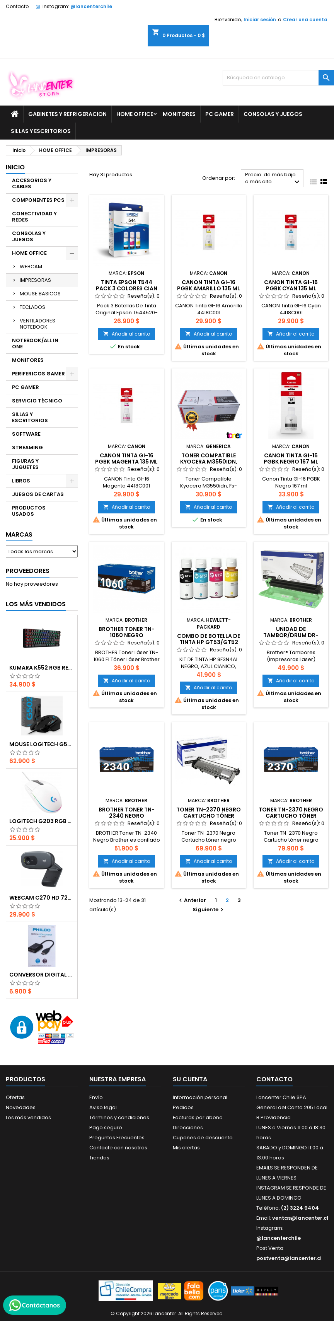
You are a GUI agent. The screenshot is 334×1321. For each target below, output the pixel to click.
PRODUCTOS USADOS (29, 511)
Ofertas (15, 1097)
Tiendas (99, 1157)
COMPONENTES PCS (38, 200)
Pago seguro (105, 1127)
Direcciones (188, 1127)
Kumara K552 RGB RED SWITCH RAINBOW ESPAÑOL (41, 668)
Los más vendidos (36, 604)
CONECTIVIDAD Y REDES (34, 216)
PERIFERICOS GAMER (38, 373)
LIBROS (21, 480)
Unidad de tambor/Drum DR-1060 (291, 635)
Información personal (200, 1097)
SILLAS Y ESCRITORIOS (41, 131)
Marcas (19, 534)
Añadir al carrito (126, 334)
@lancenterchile (91, 6)
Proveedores (27, 570)
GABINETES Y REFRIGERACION (67, 114)
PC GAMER (219, 114)
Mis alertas (186, 1147)
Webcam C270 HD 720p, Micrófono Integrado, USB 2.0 (41, 898)
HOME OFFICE (134, 114)
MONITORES (179, 114)
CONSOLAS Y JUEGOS (273, 114)
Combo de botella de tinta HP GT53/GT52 (208, 639)
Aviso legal (103, 1107)
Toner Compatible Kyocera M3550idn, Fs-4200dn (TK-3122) (208, 462)
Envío (96, 1097)
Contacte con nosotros (118, 1147)
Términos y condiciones (119, 1117)
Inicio (15, 167)
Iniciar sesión (260, 19)
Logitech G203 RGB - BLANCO (41, 821)
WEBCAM (31, 266)
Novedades (21, 1107)
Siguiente (209, 909)
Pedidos (183, 1107)
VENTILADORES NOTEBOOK (37, 324)
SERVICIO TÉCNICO (37, 400)
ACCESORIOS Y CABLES (31, 183)
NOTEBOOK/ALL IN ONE (35, 343)
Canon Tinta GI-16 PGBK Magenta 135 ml (126, 458)
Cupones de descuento (203, 1137)
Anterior (191, 900)
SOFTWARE (26, 434)
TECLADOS (32, 307)
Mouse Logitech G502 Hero (41, 744)
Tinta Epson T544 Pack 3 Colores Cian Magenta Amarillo (126, 288)
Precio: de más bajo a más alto (273, 179)
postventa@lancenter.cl (289, 1258)
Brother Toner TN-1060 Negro (127, 632)
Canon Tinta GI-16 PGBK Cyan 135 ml (291, 285)
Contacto (17, 6)
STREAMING (27, 447)
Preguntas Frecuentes (117, 1137)
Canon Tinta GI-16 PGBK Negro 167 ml (291, 458)
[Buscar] (278, 77)
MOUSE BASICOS (40, 293)
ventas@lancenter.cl (300, 1218)
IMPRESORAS (35, 280)
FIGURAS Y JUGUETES (25, 464)
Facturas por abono (198, 1117)
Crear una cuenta (305, 19)
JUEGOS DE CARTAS (38, 494)
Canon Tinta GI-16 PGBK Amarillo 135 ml (208, 285)
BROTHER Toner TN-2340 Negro (127, 813)
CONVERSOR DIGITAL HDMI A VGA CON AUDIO (41, 975)
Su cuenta (190, 1079)
